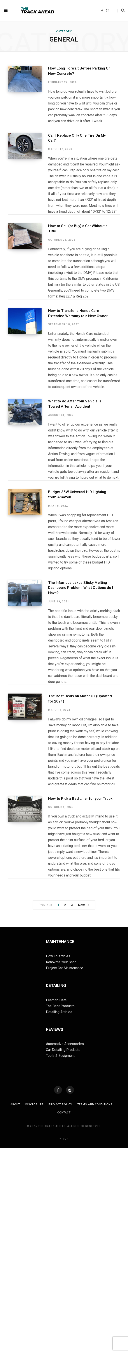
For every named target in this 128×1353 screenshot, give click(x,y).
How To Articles (58, 956)
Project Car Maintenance (64, 968)
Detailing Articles (59, 1012)
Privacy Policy (60, 1104)
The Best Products (60, 1006)
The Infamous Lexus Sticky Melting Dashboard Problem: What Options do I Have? (80, 587)
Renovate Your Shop (61, 962)
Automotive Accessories (65, 1044)
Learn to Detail (57, 1000)
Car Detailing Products (63, 1050)
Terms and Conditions (94, 1104)
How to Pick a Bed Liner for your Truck (80, 798)
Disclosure (34, 1104)
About (15, 1104)
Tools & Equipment (60, 1056)
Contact (64, 1112)
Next (83, 905)
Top (64, 1138)
